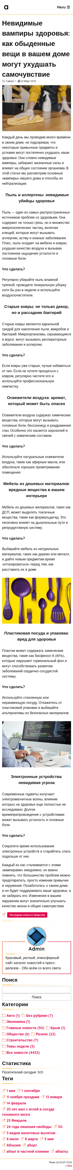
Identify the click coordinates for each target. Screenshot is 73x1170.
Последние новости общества (27, 914)
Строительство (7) (22, 1039)
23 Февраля (17, 1120)
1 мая (11, 1090)
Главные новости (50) (25, 1027)
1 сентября (31, 1090)
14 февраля (16, 1102)
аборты (61, 1151)
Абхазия (14, 1144)
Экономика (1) (18, 1021)
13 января (54, 1096)
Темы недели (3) (21, 1045)
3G (60, 1126)
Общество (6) (18, 1033)
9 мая (49, 1138)
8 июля (13, 1138)
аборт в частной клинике (28, 1151)
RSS (69, 1164)
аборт (32, 1144)
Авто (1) (13, 1015)
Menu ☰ (63, 7)
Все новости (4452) (23, 1052)
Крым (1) (58, 1027)
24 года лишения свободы (29, 1126)
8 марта (31, 1138)
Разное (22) (45, 1033)
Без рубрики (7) (39, 1015)
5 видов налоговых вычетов (31, 1132)
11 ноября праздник (23, 1096)
